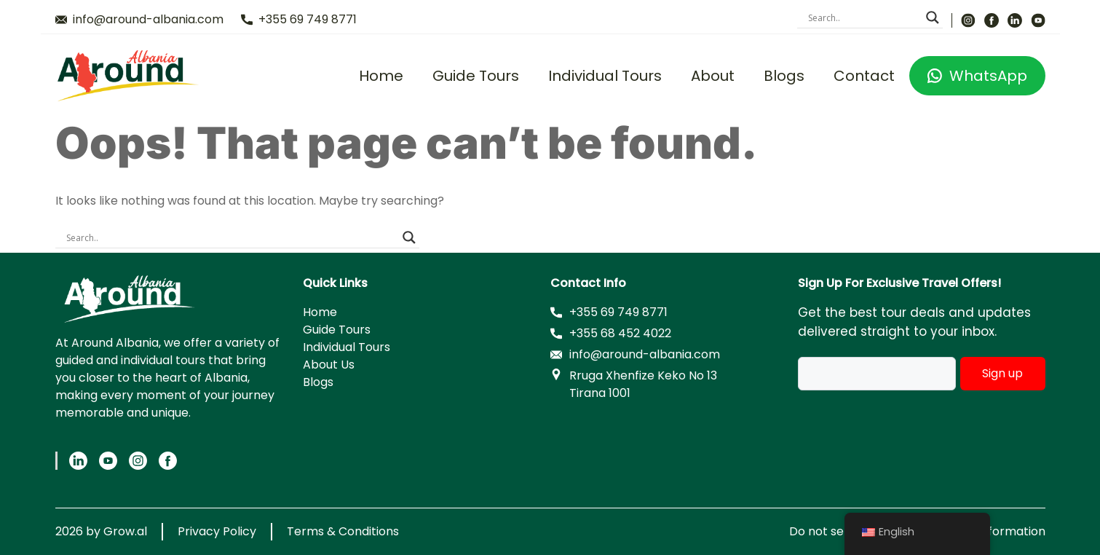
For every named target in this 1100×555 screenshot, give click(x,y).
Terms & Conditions (343, 531)
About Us (329, 364)
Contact (864, 76)
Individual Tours (605, 76)
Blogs (784, 76)
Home (381, 76)
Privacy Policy (217, 531)
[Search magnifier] (932, 17)
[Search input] (863, 17)
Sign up (1002, 373)
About (713, 76)
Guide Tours (475, 76)
